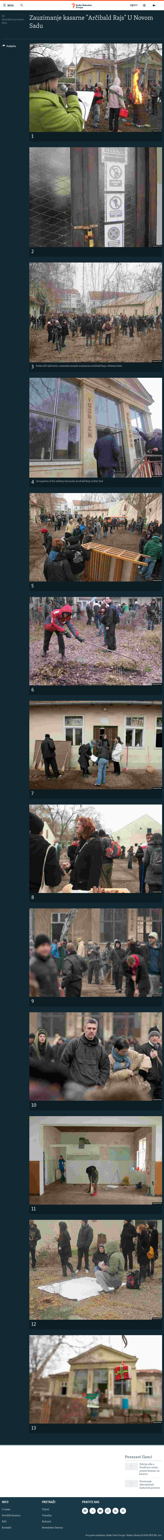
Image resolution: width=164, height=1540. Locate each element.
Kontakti (6, 1528)
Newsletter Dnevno (52, 1528)
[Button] (9, 47)
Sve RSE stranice (11, 1515)
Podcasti (46, 1521)
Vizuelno (47, 1515)
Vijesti (45, 1509)
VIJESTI (133, 5)
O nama (6, 1509)
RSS (4, 1521)
